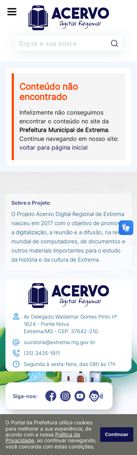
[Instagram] (65, 396)
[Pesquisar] (114, 43)
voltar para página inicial (53, 147)
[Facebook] (50, 395)
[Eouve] (96, 396)
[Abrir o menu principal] (11, 11)
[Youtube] (80, 396)
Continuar (116, 434)
